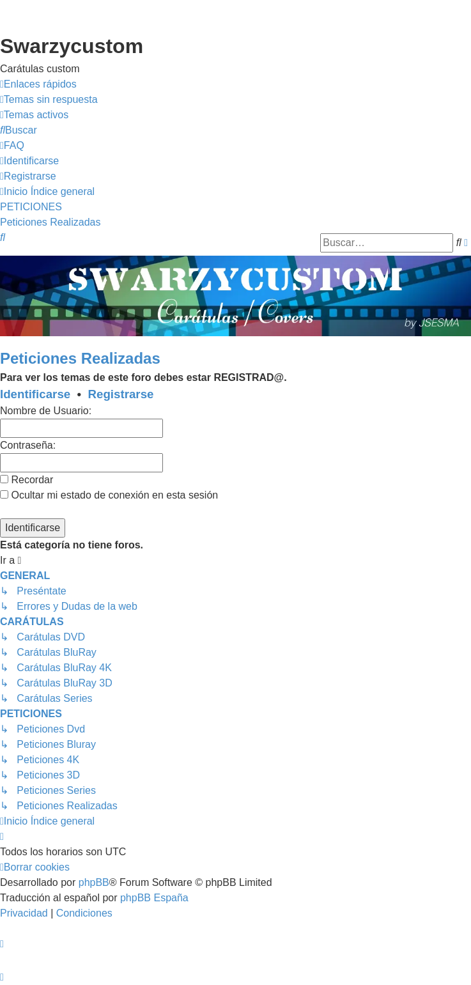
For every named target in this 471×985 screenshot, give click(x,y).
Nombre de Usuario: (45, 410)
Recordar (26, 479)
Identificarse (35, 394)
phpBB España (154, 897)
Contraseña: (28, 445)
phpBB (94, 882)
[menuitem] (49, 99)
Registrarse (121, 394)
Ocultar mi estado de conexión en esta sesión (109, 495)
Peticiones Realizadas (80, 358)
